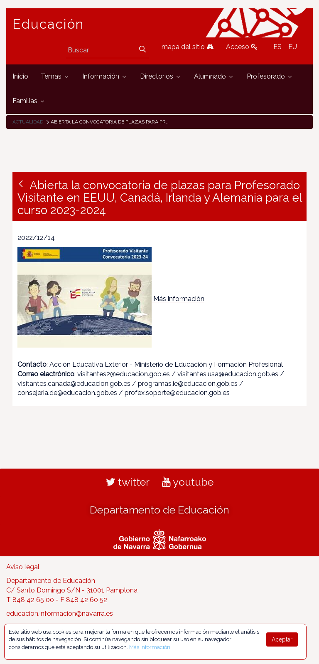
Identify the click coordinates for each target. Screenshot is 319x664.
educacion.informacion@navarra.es (59, 613)
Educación (48, 24)
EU (292, 47)
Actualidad (27, 122)
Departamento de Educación (159, 510)
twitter (128, 482)
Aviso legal (22, 567)
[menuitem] (20, 76)
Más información (178, 299)
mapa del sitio (187, 47)
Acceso (242, 47)
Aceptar (282, 639)
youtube (187, 482)
